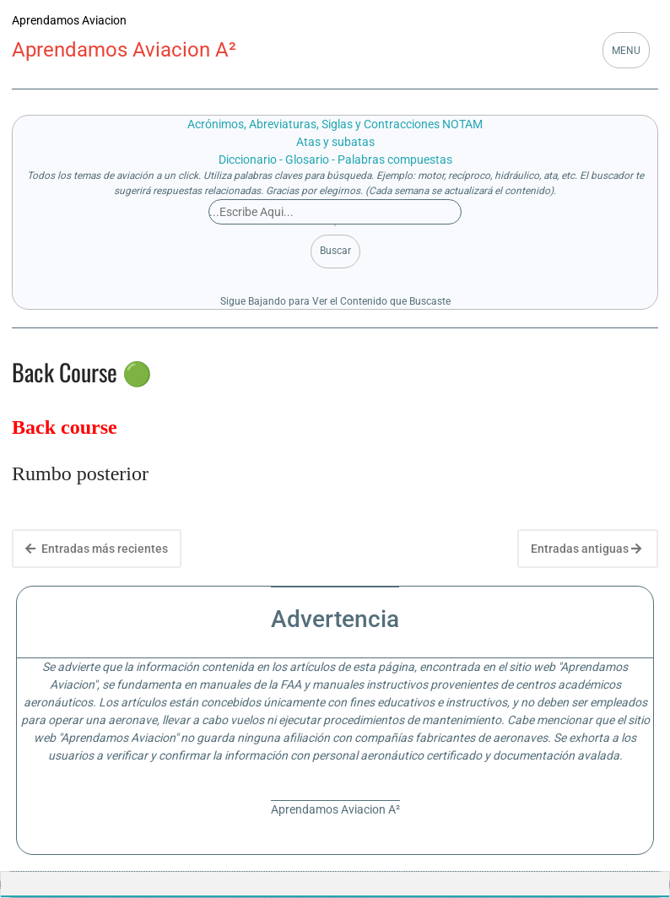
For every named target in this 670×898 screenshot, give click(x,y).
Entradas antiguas (586, 548)
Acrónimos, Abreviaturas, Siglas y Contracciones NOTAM (335, 124)
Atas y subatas (335, 142)
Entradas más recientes (96, 548)
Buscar (335, 251)
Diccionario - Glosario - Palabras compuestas (335, 159)
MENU (626, 51)
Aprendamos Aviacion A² (124, 50)
